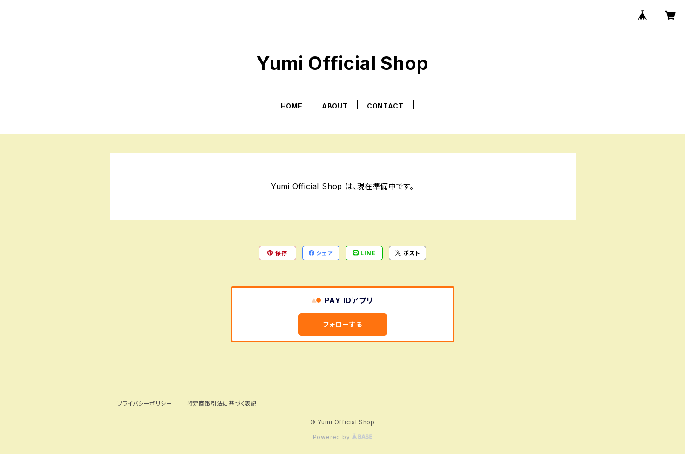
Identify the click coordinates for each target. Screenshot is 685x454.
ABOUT (335, 106)
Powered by (343, 437)
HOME (292, 106)
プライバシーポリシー (144, 403)
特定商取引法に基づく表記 (222, 403)
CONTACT (385, 106)
